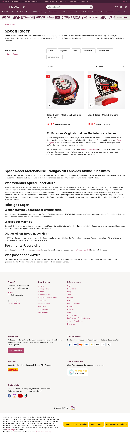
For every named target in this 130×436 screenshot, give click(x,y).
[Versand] (35, 369)
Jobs (69, 295)
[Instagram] (14, 396)
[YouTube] (20, 396)
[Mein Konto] (121, 7)
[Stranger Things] (75, 17)
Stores (70, 286)
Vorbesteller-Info (44, 295)
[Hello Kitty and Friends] (57, 17)
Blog (69, 292)
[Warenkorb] (125, 7)
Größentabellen (44, 303)
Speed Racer (12, 54)
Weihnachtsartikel (83, 250)
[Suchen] (91, 7)
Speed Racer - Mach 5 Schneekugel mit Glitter (63, 116)
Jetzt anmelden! (15, 350)
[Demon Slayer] (84, 17)
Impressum (71, 324)
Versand (41, 292)
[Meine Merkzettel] (116, 7)
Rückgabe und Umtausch (47, 298)
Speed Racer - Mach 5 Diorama (103, 115)
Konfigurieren (96, 424)
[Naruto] (40, 17)
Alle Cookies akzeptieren (116, 424)
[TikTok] (26, 396)
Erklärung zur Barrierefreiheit (78, 318)
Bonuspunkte (43, 312)
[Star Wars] (16, 17)
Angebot (64, 51)
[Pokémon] (65, 17)
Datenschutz (72, 315)
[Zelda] (112, 17)
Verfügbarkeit (54, 57)
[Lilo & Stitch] (103, 17)
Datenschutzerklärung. (43, 432)
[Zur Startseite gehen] (13, 7)
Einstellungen (11, 430)
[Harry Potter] (6, 17)
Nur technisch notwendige (76, 424)
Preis (76, 51)
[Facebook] (9, 396)
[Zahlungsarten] (94, 345)
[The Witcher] (94, 17)
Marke (51, 51)
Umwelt (70, 306)
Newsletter (71, 289)
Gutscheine (42, 306)
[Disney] (50, 17)
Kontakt (41, 286)
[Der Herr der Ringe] (28, 17)
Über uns (70, 309)
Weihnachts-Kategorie (89, 149)
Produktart (89, 51)
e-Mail (10, 292)
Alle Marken (122, 17)
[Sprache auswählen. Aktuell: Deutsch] (125, 1)
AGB (69, 312)
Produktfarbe (105, 51)
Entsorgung (42, 301)
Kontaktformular (14, 304)
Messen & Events (74, 303)
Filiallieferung (43, 309)
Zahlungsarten (43, 289)
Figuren (38, 250)
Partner (70, 301)
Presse (70, 298)
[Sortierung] (110, 66)
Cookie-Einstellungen (75, 321)
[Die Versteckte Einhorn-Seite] (73, 408)
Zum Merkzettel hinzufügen (50, 105)
